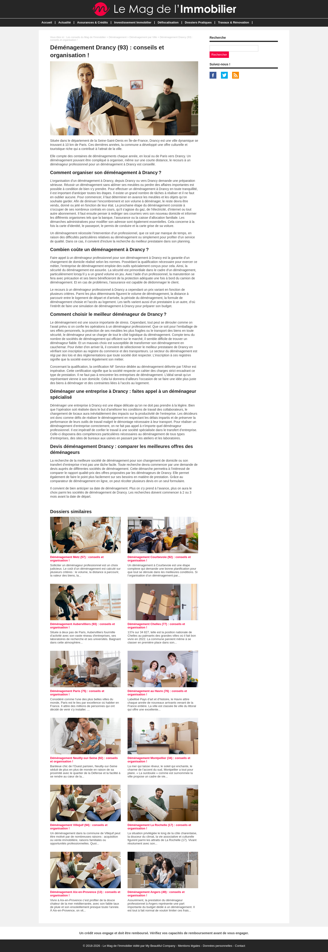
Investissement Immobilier (132, 22)
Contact (240, 945)
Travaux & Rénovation (233, 22)
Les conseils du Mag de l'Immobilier (86, 37)
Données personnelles (217, 945)
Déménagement (117, 37)
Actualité (64, 22)
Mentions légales (189, 945)
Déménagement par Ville (143, 37)
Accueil (46, 22)
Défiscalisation (168, 22)
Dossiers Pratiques (198, 22)
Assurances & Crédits (92, 22)
